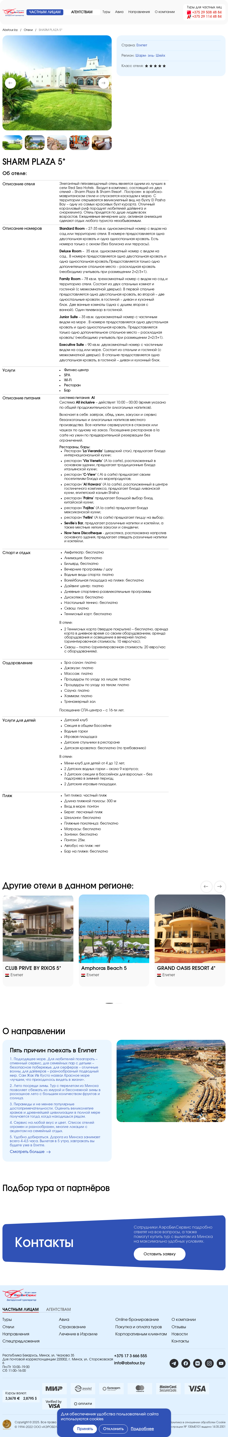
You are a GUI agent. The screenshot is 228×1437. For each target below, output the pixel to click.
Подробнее (142, 1429)
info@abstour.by (129, 1363)
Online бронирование (137, 1320)
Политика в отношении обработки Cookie (198, 1422)
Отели (28, 29)
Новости (180, 1334)
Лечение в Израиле (78, 1334)
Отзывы (179, 1327)
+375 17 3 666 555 (130, 1356)
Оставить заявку (160, 1254)
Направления (139, 12)
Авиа (119, 12)
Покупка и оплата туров (138, 1327)
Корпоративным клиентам (141, 1334)
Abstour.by (10, 29)
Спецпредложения (21, 1341)
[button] (103, 83)
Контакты (180, 1341)
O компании (165, 12)
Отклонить (113, 1429)
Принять (85, 1429)
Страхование (72, 1327)
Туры (106, 12)
